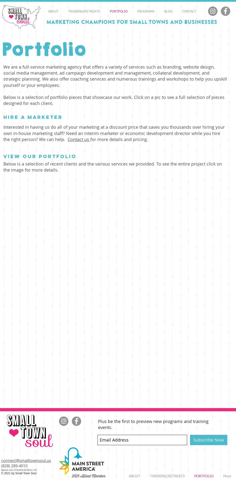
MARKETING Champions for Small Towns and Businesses (131, 22)
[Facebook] (225, 11)
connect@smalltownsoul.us (26, 460)
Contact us (79, 139)
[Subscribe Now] (208, 440)
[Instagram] (212, 11)
